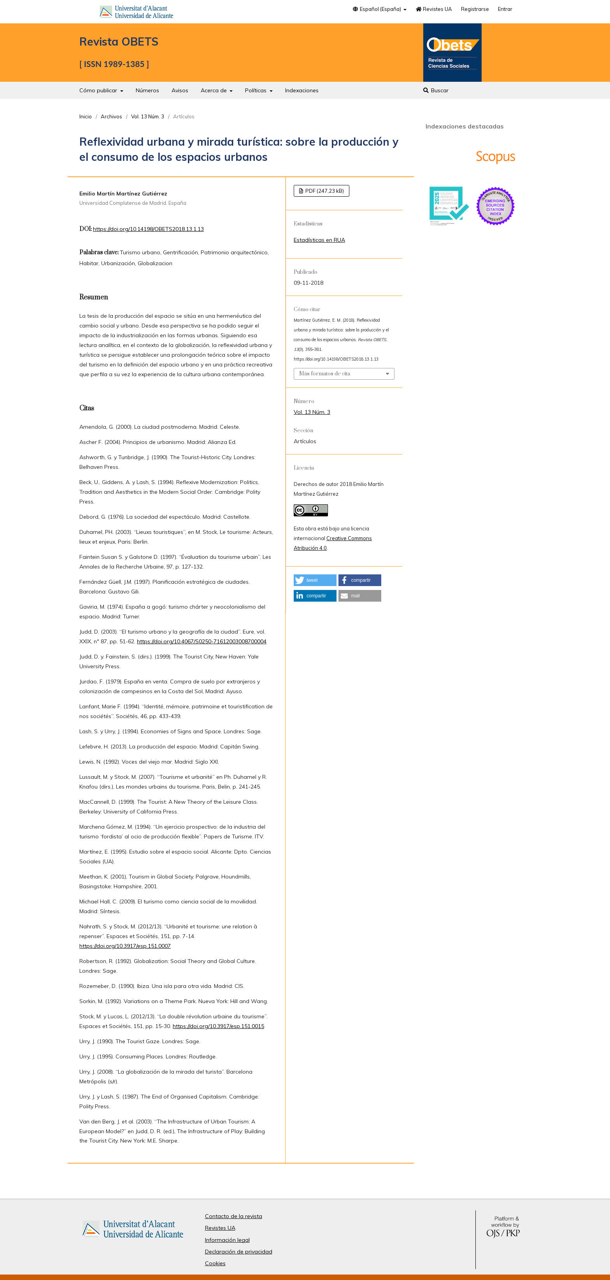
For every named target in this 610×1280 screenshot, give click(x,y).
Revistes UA (433, 9)
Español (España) (377, 9)
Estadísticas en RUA (319, 239)
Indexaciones (302, 90)
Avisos (180, 90)
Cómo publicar (99, 90)
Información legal (227, 1239)
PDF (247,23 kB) (324, 191)
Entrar (505, 9)
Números (147, 90)
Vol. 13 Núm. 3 (147, 116)
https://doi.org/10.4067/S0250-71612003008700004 (201, 641)
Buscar (435, 90)
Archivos (111, 116)
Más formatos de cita (324, 373)
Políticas (256, 90)
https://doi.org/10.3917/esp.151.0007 (125, 945)
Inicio (85, 116)
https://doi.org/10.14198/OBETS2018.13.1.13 (148, 228)
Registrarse (475, 9)
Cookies (215, 1263)
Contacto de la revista (233, 1216)
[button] (315, 580)
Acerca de (214, 90)
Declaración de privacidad (238, 1251)
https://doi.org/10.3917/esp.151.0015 (218, 1026)
